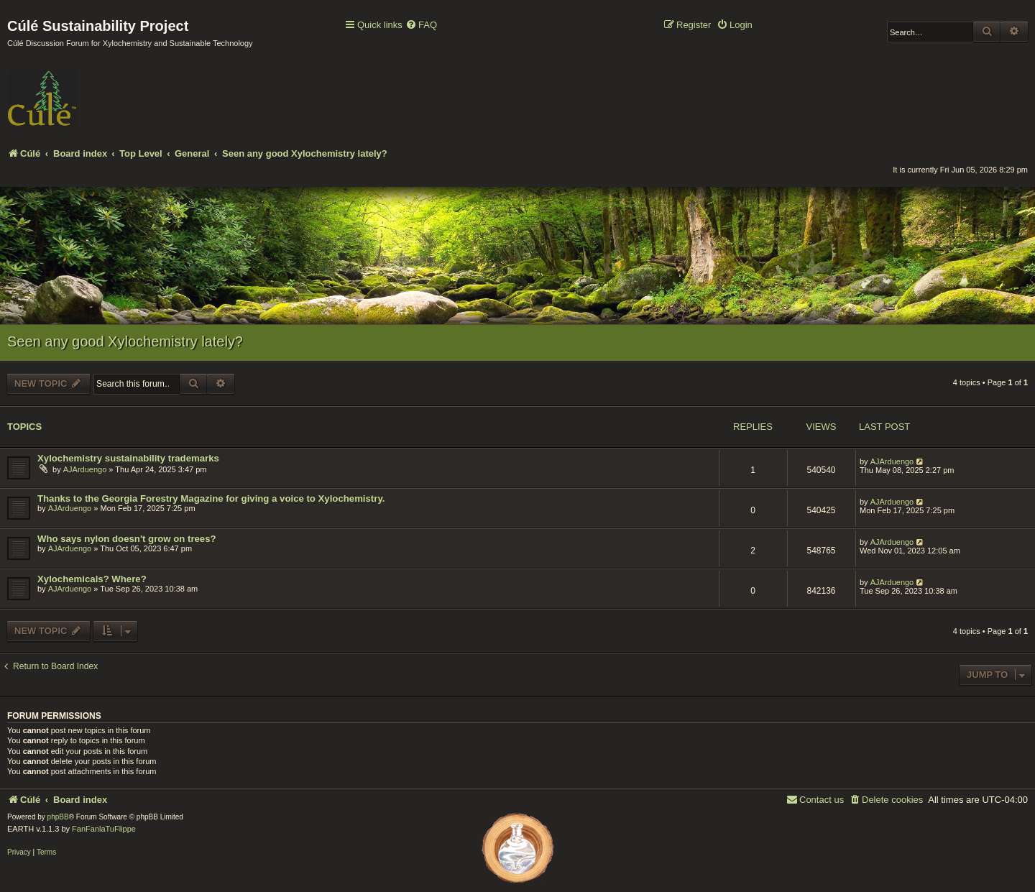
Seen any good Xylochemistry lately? (125, 341)
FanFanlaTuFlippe (104, 828)
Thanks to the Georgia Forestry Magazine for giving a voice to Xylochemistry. (211, 498)
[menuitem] (421, 25)
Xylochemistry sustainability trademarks (128, 458)
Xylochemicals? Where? (92, 579)
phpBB (58, 817)
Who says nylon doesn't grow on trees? (126, 538)
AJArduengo (85, 469)
